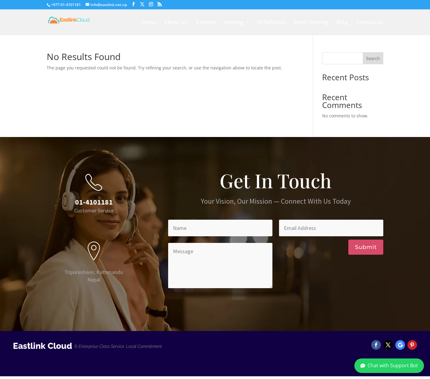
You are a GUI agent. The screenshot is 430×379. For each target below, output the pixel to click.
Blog (342, 22)
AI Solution (271, 22)
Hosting (233, 22)
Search (373, 58)
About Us (176, 22)
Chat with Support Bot (389, 365)
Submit (366, 247)
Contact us (369, 22)
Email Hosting (311, 22)
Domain (206, 22)
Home (148, 22)
